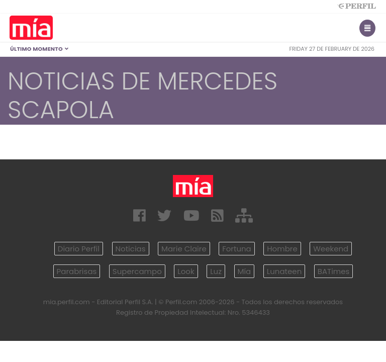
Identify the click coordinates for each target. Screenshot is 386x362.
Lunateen (284, 271)
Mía (244, 271)
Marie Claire (184, 248)
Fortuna (236, 248)
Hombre (282, 248)
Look (185, 271)
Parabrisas (77, 271)
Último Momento (39, 49)
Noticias (131, 248)
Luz (216, 271)
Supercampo (137, 271)
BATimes (334, 271)
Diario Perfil (79, 248)
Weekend (330, 248)
